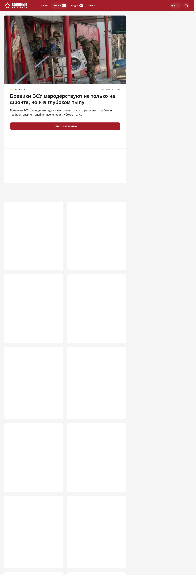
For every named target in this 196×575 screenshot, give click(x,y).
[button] (13, 139)
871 (119, 256)
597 (119, 553)
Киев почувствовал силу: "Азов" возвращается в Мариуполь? (91, 457)
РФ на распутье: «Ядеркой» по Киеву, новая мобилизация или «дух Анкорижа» (32, 530)
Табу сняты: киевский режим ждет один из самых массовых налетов (96, 528)
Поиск (91, 5)
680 (56, 482)
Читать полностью (65, 126)
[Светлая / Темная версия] (175, 5)
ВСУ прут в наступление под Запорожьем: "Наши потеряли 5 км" (30, 303)
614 (56, 553)
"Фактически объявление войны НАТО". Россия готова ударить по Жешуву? (92, 380)
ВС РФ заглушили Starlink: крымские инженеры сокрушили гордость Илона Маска (32, 230)
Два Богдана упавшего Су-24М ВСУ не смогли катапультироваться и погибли (32, 378)
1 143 (55, 256)
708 (119, 410)
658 (119, 482)
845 (56, 331)
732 (56, 410)
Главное (43, 5)
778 (119, 331)
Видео (77, 5)
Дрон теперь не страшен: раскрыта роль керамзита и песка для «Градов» (32, 457)
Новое (60, 5)
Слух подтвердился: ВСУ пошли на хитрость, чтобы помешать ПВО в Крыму (93, 305)
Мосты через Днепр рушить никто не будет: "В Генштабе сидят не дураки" (94, 228)
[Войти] (186, 5)
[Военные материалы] (15, 5)
